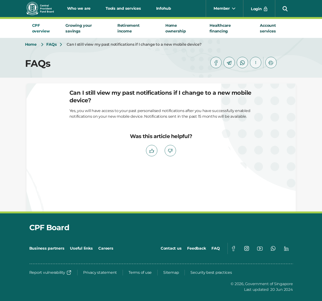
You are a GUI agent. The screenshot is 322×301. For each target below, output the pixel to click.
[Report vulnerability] (50, 272)
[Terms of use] (140, 272)
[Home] (31, 44)
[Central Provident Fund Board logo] (43, 8)
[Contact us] (171, 248)
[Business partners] (46, 248)
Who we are (79, 8)
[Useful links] (81, 248)
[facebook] (216, 62)
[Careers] (105, 248)
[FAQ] (215, 248)
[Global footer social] (233, 248)
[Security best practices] (211, 272)
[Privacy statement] (100, 272)
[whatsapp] (242, 62)
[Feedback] (196, 248)
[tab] (43, 28)
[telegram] (229, 62)
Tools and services (123, 8)
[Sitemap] (171, 272)
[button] (285, 8)
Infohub (163, 8)
